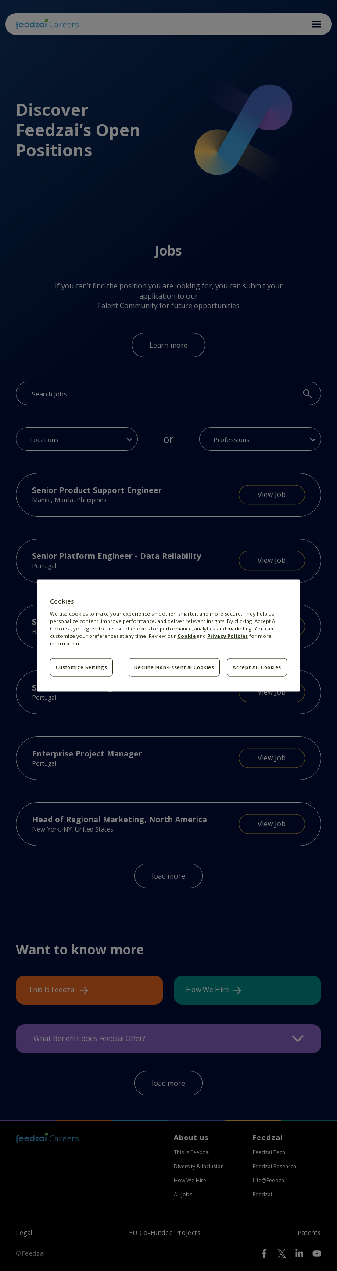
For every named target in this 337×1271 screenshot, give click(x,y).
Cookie (186, 636)
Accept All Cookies (257, 667)
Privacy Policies (227, 636)
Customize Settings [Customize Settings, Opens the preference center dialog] (81, 667)
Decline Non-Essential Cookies (174, 667)
